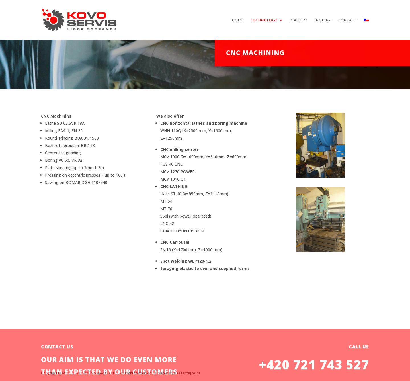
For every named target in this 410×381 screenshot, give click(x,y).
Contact (347, 20)
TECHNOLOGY (264, 20)
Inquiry (323, 20)
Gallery (299, 20)
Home (238, 20)
